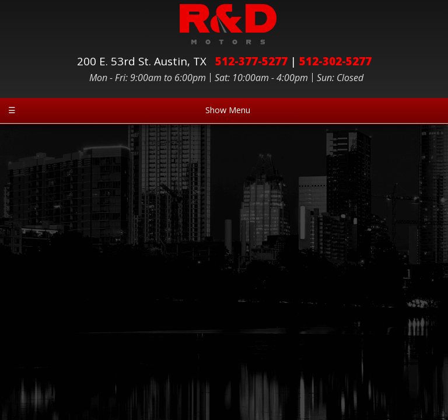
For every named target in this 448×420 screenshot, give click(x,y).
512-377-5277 (251, 61)
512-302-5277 (335, 61)
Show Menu (129, 110)
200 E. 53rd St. (144, 61)
